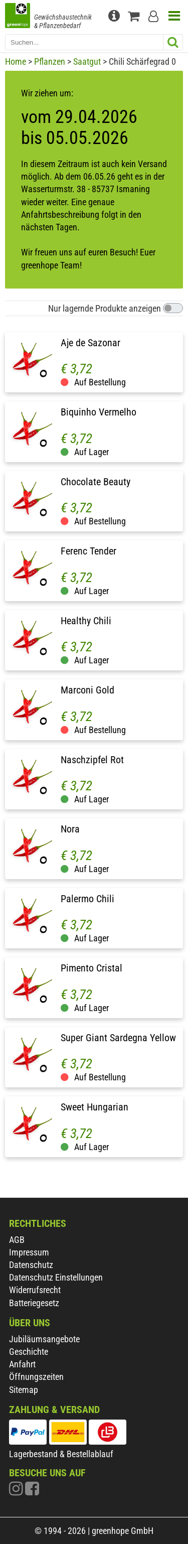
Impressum (29, 1252)
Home (15, 61)
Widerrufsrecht (35, 1290)
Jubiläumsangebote (44, 1339)
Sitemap (23, 1389)
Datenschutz (31, 1264)
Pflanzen (49, 61)
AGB (17, 1239)
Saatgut (87, 61)
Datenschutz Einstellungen (56, 1277)
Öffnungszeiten (36, 1376)
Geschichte (28, 1351)
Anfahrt (22, 1364)
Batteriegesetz (34, 1303)
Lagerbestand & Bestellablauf (61, 1454)
